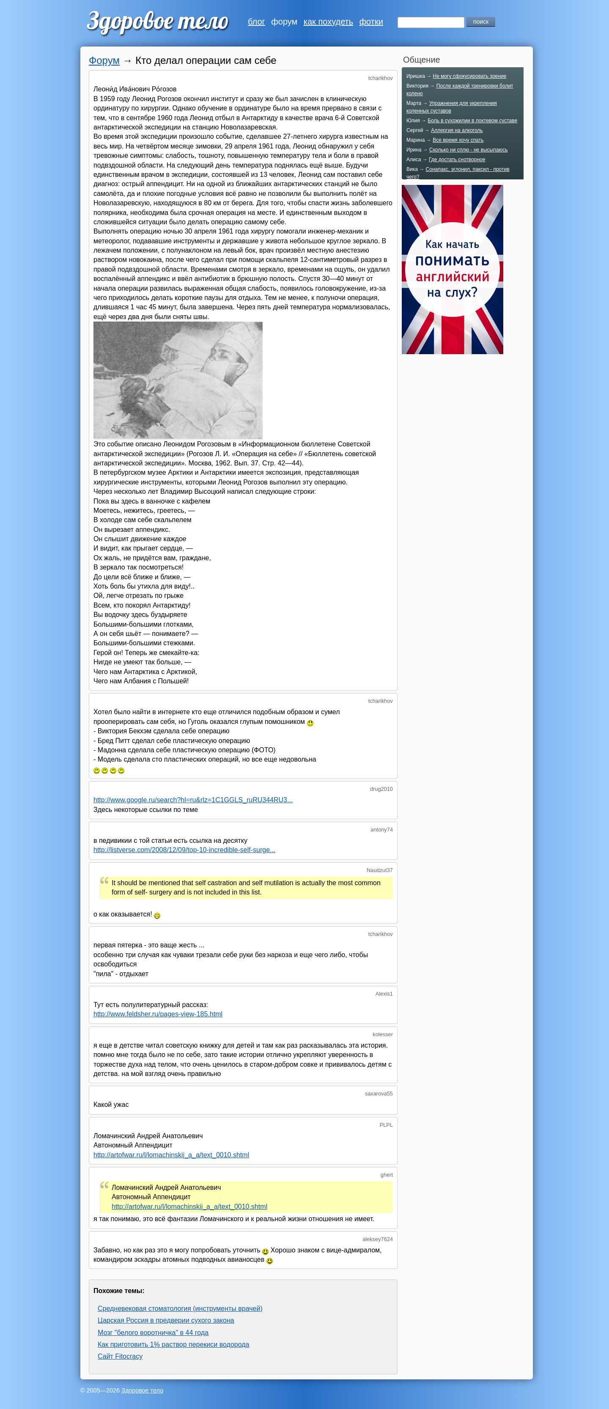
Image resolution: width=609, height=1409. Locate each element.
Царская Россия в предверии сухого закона (166, 1320)
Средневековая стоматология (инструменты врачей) (180, 1308)
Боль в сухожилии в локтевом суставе (472, 121)
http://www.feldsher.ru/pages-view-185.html (157, 1014)
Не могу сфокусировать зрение (469, 76)
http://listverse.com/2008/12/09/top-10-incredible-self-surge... (184, 849)
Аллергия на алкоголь (457, 130)
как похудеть (328, 21)
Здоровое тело (142, 1390)
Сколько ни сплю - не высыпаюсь (468, 150)
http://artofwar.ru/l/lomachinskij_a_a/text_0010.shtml (171, 1155)
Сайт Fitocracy (120, 1356)
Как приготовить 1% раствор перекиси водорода (174, 1344)
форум (284, 21)
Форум (104, 60)
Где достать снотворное (457, 159)
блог (256, 21)
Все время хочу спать (458, 140)
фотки (371, 21)
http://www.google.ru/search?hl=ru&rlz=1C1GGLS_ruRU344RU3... (193, 800)
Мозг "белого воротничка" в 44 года (153, 1332)
